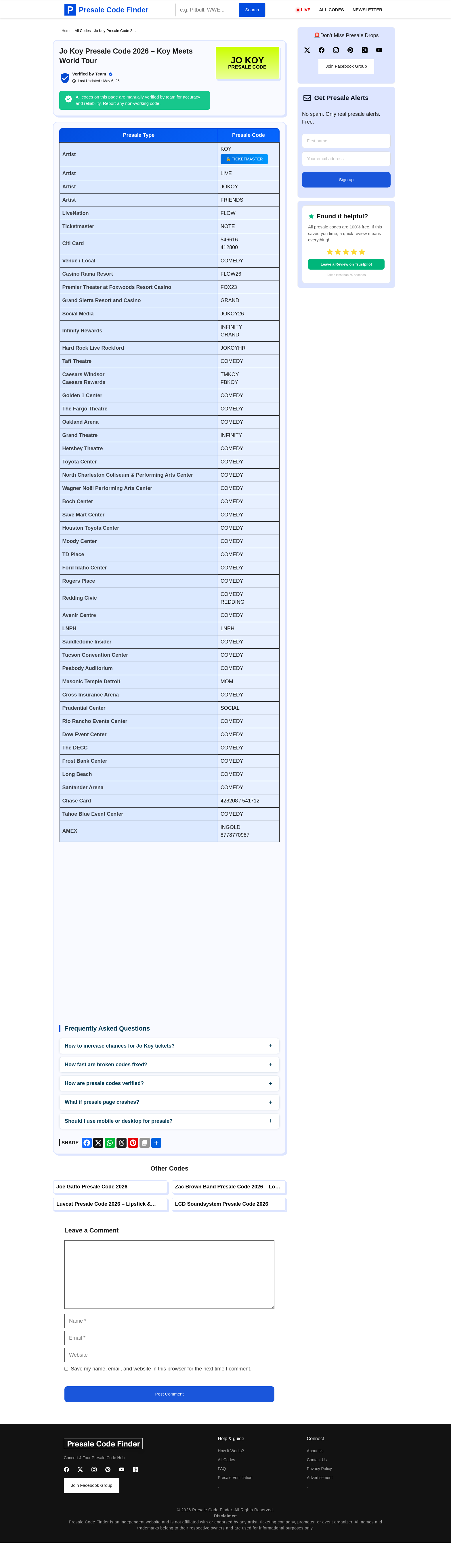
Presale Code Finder (113, 10)
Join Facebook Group (346, 66)
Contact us (317, 1459)
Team (100, 73)
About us (315, 1451)
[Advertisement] (169, 892)
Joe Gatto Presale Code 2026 (91, 1187)
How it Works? (231, 1451)
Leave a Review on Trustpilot (346, 264)
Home (67, 31)
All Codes (331, 9)
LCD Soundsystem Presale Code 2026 (221, 1204)
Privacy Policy (319, 1468)
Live (305, 9)
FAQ (222, 1468)
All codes (226, 1459)
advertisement (319, 1477)
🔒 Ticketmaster (244, 159)
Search (252, 9)
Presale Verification (235, 1477)
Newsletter (367, 9)
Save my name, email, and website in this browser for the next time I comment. (161, 1369)
